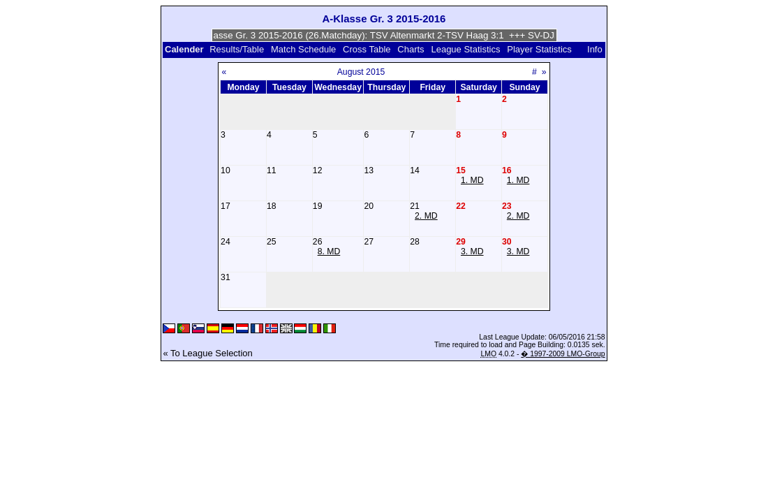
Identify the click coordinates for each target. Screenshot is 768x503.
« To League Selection (207, 353)
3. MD (472, 251)
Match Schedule (303, 49)
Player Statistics (539, 49)
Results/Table (236, 49)
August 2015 (361, 72)
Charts (410, 49)
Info (595, 49)
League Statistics (465, 49)
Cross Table (366, 49)
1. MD (472, 180)
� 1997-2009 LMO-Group (563, 354)
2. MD (426, 216)
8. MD (329, 251)
